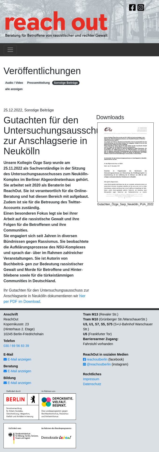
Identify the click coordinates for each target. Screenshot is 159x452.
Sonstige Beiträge (66, 82)
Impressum (91, 379)
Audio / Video (14, 82)
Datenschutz (92, 384)
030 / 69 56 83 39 (16, 346)
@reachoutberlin (97, 364)
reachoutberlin (95, 359)
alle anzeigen (14, 89)
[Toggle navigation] (10, 49)
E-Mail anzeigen (17, 359)
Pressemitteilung (38, 82)
